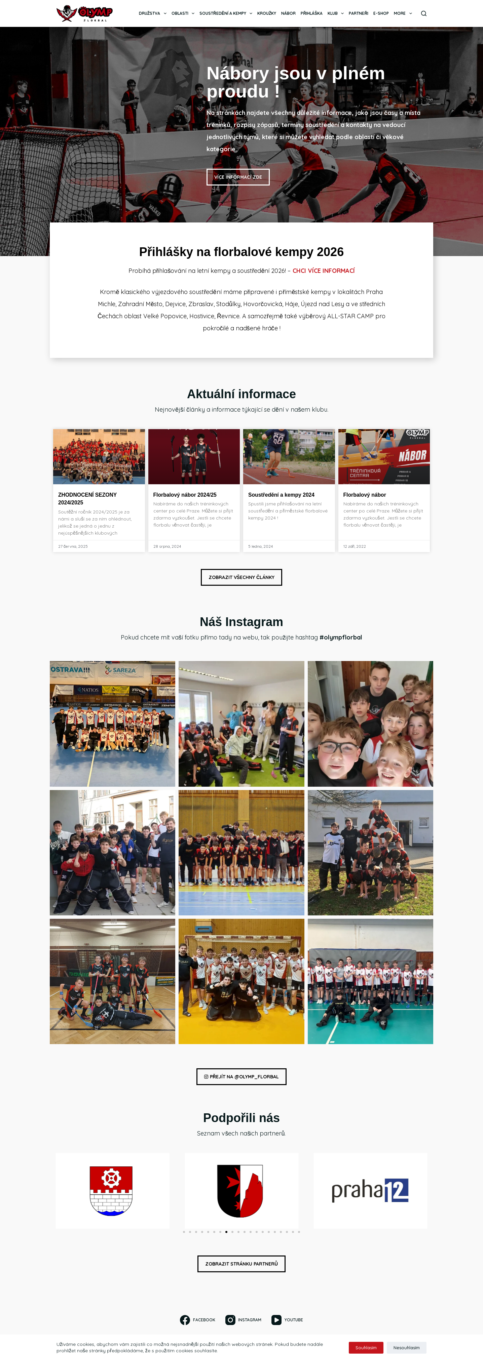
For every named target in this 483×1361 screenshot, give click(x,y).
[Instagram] (243, 1320)
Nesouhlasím (407, 1347)
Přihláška (312, 13)
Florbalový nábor (368, 495)
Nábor (288, 13)
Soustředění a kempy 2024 (286, 495)
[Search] (423, 13)
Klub (337, 13)
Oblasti (184, 13)
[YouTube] (287, 1320)
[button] (184, 1234)
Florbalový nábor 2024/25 (189, 495)
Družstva (154, 13)
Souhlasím (366, 1347)
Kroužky (266, 13)
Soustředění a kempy (227, 13)
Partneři (358, 13)
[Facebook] (197, 1320)
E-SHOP (381, 13)
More (404, 13)
